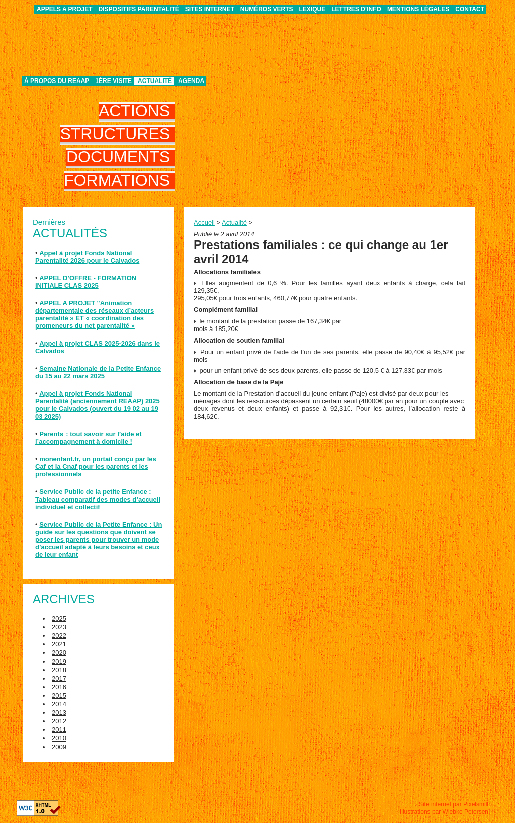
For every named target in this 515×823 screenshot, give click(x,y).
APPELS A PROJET (64, 9)
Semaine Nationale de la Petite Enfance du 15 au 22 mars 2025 (98, 372)
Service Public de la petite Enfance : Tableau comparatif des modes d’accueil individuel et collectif (97, 499)
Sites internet (209, 9)
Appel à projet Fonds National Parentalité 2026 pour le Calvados (87, 256)
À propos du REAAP (56, 81)
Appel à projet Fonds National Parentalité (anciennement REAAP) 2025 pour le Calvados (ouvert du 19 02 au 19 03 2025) (97, 405)
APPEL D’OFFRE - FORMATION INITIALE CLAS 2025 (85, 281)
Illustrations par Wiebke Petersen (444, 811)
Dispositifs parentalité (139, 9)
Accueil (204, 222)
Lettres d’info (356, 9)
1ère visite (113, 81)
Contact (469, 9)
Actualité (155, 81)
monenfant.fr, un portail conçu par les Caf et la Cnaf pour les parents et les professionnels (95, 466)
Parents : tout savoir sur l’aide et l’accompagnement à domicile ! (88, 437)
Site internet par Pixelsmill (453, 804)
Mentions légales (418, 9)
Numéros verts (266, 9)
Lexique (312, 9)
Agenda (191, 81)
